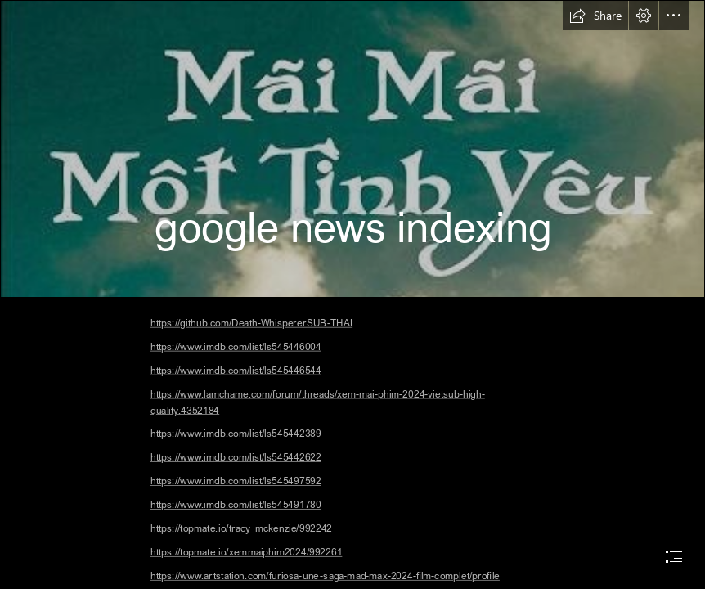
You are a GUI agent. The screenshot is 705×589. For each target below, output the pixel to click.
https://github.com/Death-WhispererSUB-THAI (251, 323)
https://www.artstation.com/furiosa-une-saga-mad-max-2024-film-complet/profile (325, 575)
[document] (352, 294)
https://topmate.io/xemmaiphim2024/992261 (246, 552)
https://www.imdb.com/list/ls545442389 (235, 434)
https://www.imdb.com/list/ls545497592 (235, 480)
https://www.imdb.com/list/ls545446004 (235, 346)
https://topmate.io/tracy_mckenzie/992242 (241, 528)
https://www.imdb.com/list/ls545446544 (235, 370)
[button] (595, 15)
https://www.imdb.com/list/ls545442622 (235, 458)
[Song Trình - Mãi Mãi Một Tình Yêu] (352, 149)
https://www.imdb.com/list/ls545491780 (235, 504)
